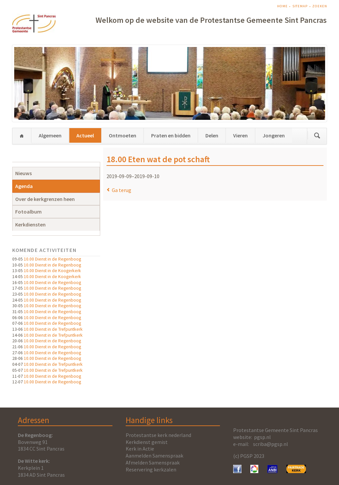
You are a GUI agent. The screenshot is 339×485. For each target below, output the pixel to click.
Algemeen (50, 135)
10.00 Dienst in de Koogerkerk (52, 270)
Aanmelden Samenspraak (154, 455)
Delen (211, 135)
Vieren (240, 135)
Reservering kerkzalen (151, 469)
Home (282, 6)
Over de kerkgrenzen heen (45, 199)
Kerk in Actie (140, 448)
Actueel (85, 135)
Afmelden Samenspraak (153, 462)
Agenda (24, 186)
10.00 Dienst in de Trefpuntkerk (53, 329)
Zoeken (319, 6)
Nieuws (23, 173)
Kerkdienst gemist (147, 442)
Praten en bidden (171, 135)
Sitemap (300, 6)
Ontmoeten (122, 135)
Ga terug (121, 190)
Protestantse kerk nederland (158, 435)
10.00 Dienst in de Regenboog (52, 259)
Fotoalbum (28, 211)
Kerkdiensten (30, 224)
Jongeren (274, 135)
